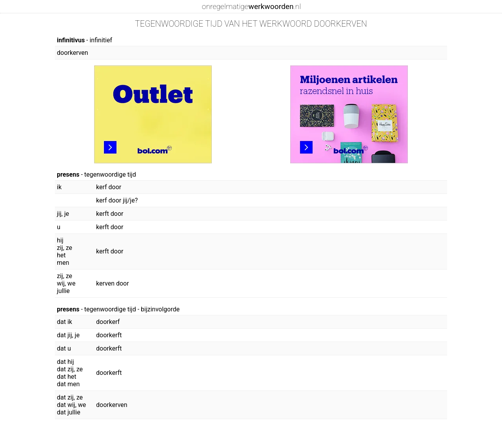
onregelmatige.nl (251, 6)
